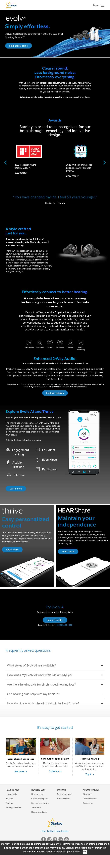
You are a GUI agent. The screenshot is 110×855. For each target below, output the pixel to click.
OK (85, 851)
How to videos (63, 798)
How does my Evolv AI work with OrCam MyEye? (41, 675)
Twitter (55, 839)
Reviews (9, 798)
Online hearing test (39, 798)
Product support (64, 794)
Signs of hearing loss (40, 803)
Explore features (55, 393)
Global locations (90, 798)
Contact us (88, 803)
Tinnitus (9, 803)
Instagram (49, 839)
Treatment (36, 807)
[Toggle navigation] (98, 5)
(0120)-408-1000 (64, 625)
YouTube (66, 839)
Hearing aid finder (14, 807)
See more (19, 771)
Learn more (16, 488)
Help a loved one (39, 812)
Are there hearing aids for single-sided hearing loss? (43, 684)
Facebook (43, 839)
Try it (89, 774)
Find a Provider (55, 620)
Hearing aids (11, 794)
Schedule (54, 771)
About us (87, 794)
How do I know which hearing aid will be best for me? (45, 703)
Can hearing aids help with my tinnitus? (35, 694)
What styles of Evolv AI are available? (33, 665)
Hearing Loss (37, 794)
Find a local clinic (18, 45)
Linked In (60, 839)
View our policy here (68, 851)
